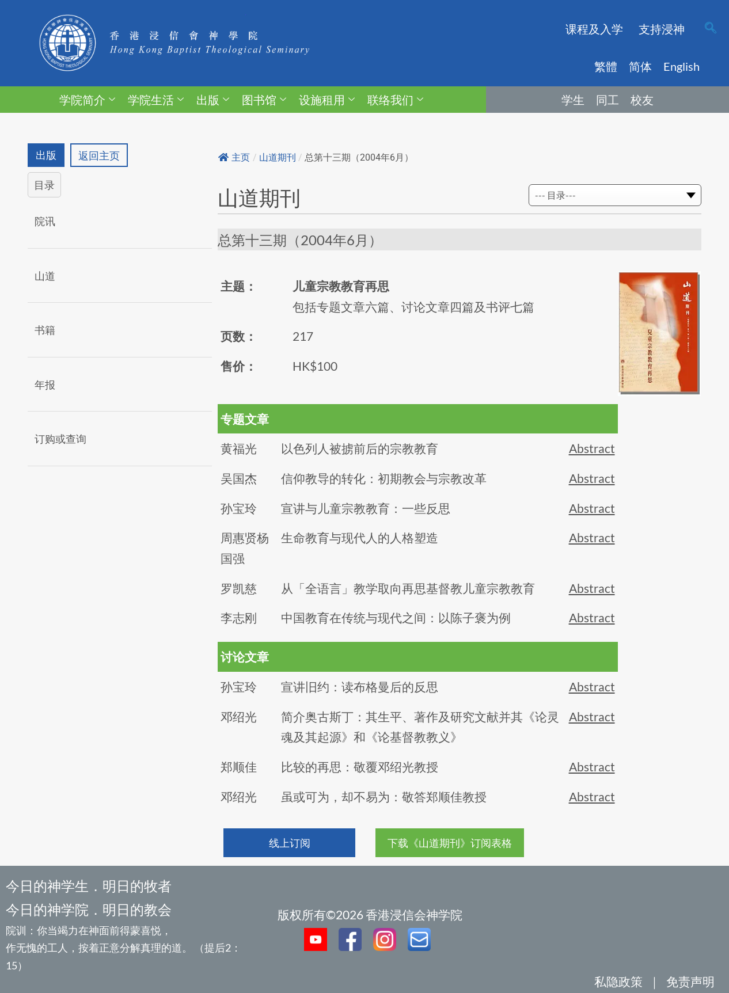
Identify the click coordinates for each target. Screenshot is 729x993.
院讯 (45, 221)
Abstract (592, 448)
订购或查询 (60, 439)
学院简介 (87, 99)
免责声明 (690, 981)
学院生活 (156, 99)
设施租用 (327, 99)
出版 (212, 99)
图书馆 (264, 99)
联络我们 (395, 99)
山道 (45, 275)
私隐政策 (618, 981)
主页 (234, 157)
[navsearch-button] (710, 28)
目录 (44, 185)
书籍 (45, 330)
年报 (45, 384)
